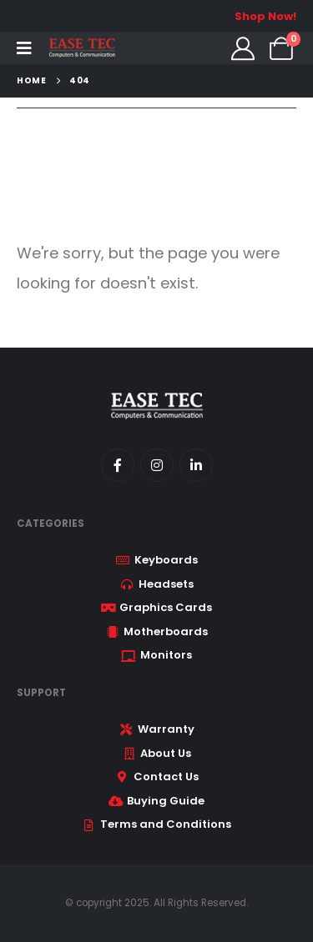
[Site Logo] (81, 48)
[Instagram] (157, 465)
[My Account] (243, 48)
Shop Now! (265, 16)
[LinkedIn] (196, 465)
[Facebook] (117, 465)
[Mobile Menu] (24, 48)
